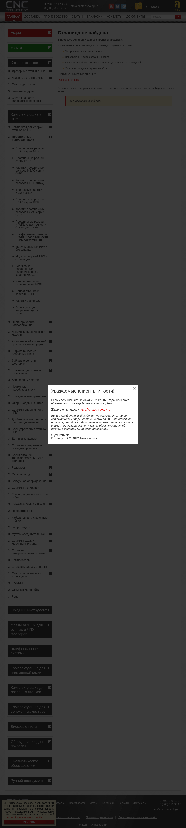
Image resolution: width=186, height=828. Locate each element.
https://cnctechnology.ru (95, 409)
